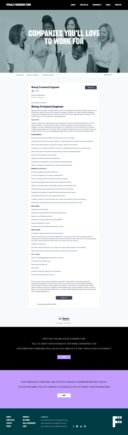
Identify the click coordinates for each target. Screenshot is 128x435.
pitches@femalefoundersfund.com (55, 420)
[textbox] (64, 197)
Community (97, 5)
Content (118, 5)
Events (9, 423)
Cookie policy (67, 323)
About (73, 5)
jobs (20, 75)
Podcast (26, 417)
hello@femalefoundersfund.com (54, 426)
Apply (64, 357)
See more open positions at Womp (46, 304)
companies (33, 75)
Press (108, 5)
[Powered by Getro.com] (64, 318)
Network (26, 420)
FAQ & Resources (29, 423)
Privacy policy (59, 323)
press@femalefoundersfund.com (54, 423)
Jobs (25, 426)
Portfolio (84, 5)
